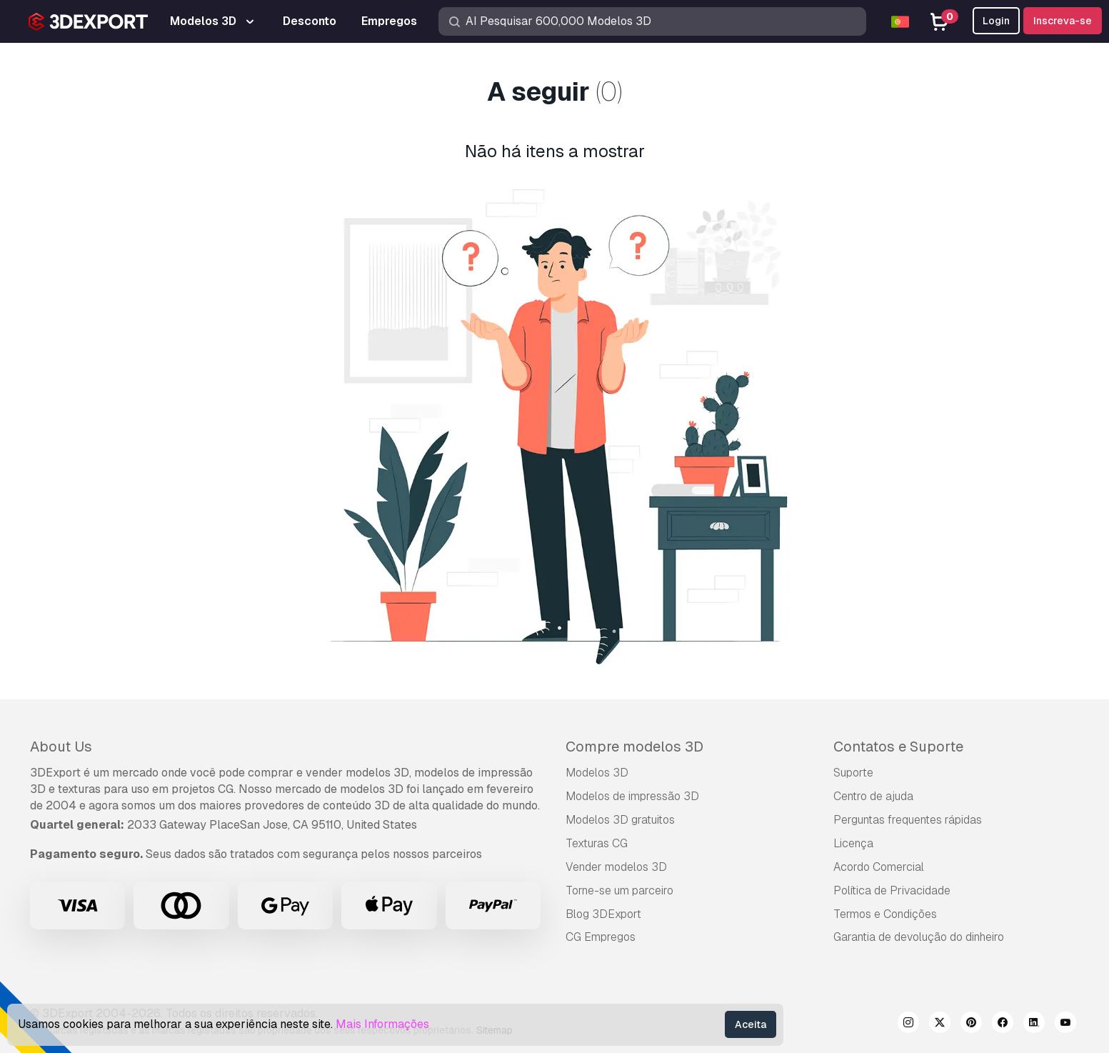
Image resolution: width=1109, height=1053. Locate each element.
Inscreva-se (1062, 20)
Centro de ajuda (873, 796)
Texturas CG (597, 843)
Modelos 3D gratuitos (620, 819)
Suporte (853, 772)
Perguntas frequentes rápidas (907, 819)
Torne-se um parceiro (619, 890)
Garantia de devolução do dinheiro (918, 936)
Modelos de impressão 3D (632, 796)
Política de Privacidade (891, 890)
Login (996, 20)
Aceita (750, 1024)
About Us (61, 746)
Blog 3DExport (603, 914)
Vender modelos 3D (616, 866)
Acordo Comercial (878, 866)
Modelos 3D (597, 772)
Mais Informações (382, 1024)
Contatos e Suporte (898, 746)
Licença (853, 843)
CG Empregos (601, 936)
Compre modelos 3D (634, 746)
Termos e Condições (885, 914)
